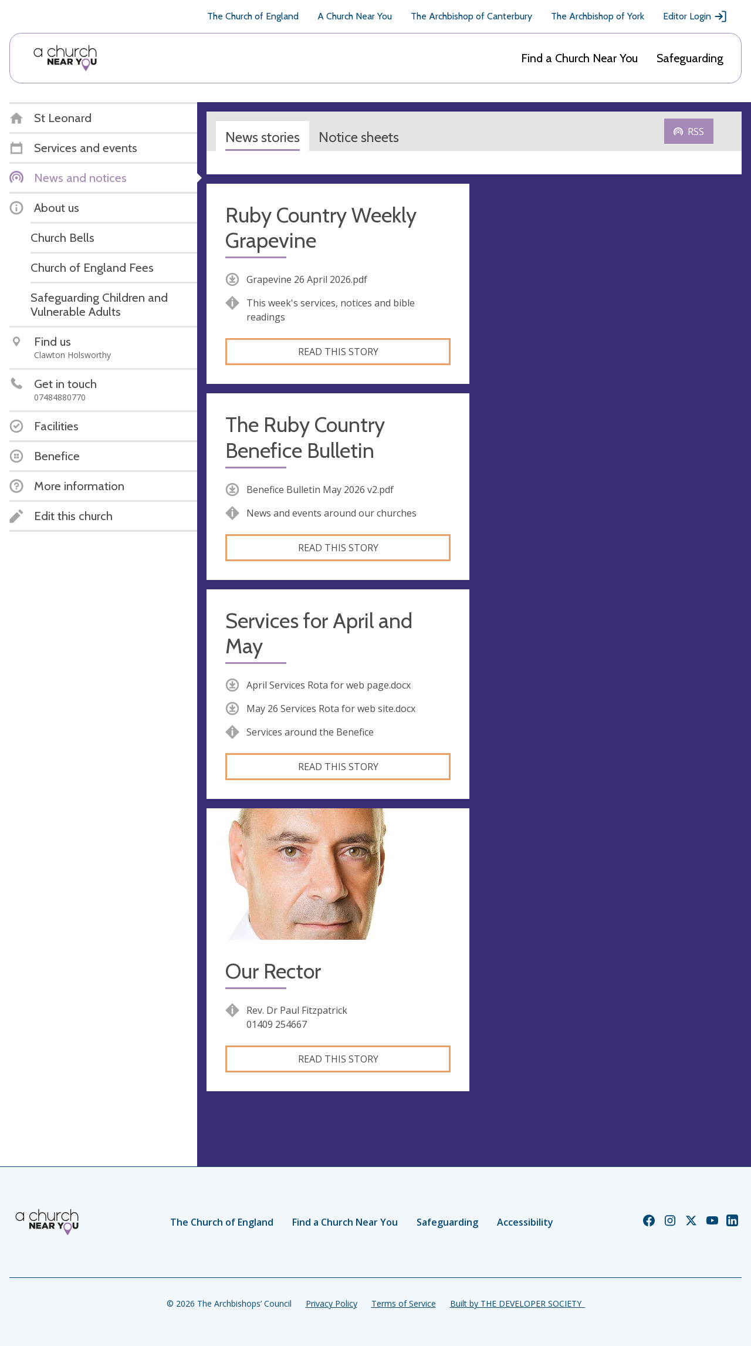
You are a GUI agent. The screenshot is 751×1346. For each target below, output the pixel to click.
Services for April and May (318, 633)
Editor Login (695, 16)
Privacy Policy (331, 1303)
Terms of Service (403, 1303)
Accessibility (525, 1222)
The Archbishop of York (597, 16)
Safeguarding (690, 58)
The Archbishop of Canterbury (471, 16)
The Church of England (253, 16)
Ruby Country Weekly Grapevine (321, 228)
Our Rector (273, 971)
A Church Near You (354, 16)
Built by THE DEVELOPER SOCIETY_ (517, 1303)
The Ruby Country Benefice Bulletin (305, 437)
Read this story (338, 351)
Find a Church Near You (579, 58)
